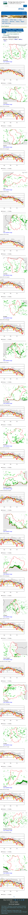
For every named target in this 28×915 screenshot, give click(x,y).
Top (14, 896)
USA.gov (24, 911)
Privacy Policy (15, 910)
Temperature (14, 29)
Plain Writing (19, 907)
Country (4, 32)
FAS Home (5, 20)
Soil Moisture (20, 29)
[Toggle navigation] (24, 13)
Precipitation (9, 29)
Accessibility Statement (6, 910)
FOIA (5, 909)
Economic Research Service (19, 906)
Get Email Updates (14, 904)
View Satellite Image (7, 61)
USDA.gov (9, 906)
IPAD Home (13, 20)
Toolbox (4, 29)
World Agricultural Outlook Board (8, 907)
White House (4, 913)
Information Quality (17, 911)
